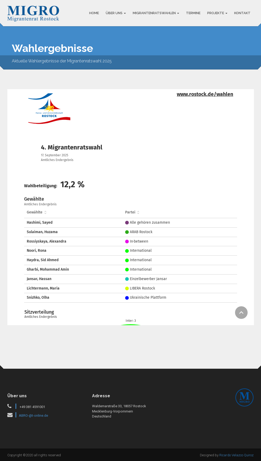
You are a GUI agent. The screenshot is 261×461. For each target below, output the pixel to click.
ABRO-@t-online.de (33, 415)
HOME (94, 13)
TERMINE (193, 13)
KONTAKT (242, 13)
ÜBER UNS (116, 13)
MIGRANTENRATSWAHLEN (156, 13)
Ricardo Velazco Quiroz (236, 455)
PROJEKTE (217, 13)
